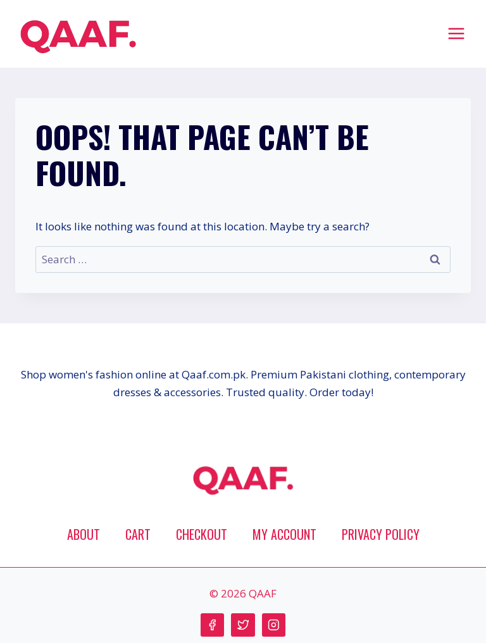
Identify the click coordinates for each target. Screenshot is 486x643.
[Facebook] (212, 625)
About (83, 534)
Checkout (201, 534)
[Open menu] (456, 33)
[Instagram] (273, 625)
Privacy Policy (381, 534)
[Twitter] (242, 625)
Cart (138, 534)
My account (284, 534)
